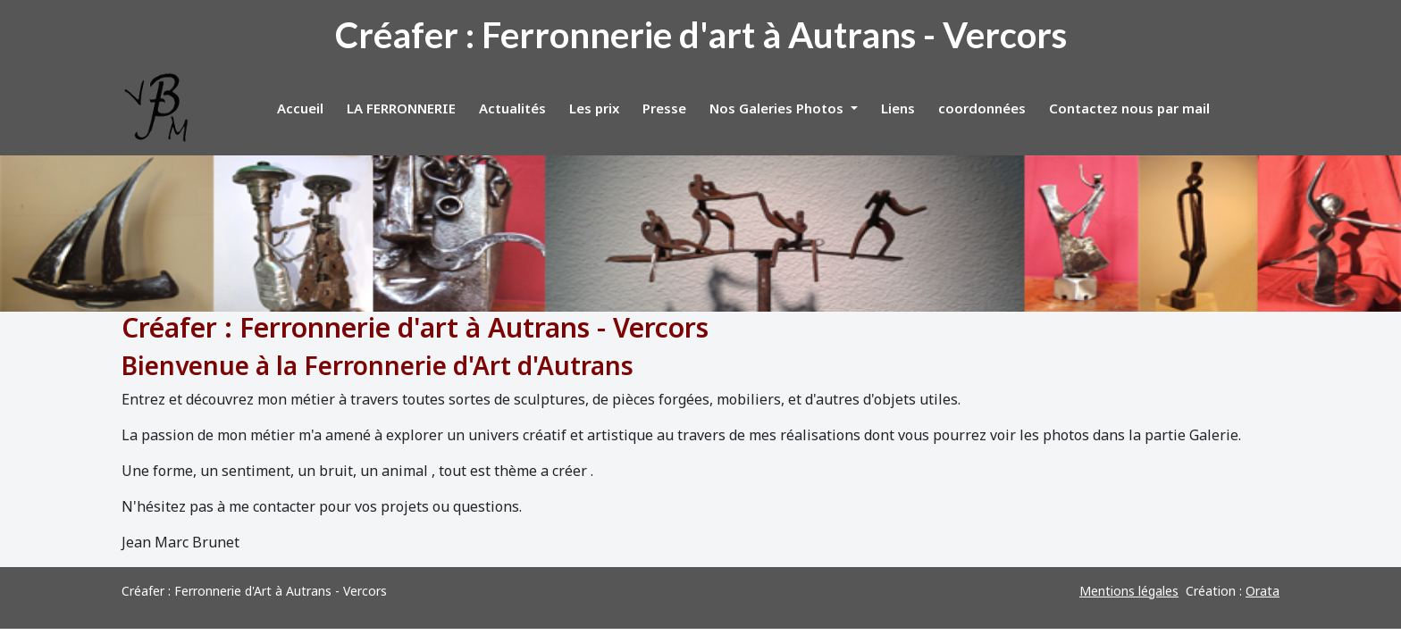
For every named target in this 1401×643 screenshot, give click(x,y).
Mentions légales (1129, 590)
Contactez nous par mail (1129, 108)
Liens (898, 108)
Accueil (300, 108)
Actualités (512, 108)
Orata (1262, 590)
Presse (664, 108)
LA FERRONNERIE (401, 108)
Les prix (594, 108)
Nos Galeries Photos (778, 108)
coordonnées (982, 108)
